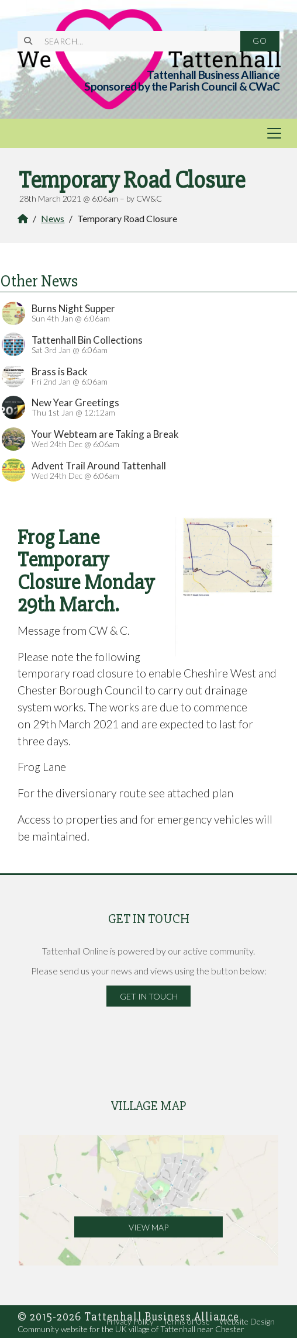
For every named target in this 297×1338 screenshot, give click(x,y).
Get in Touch (149, 996)
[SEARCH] (135, 41)
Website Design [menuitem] (247, 1321)
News (52, 218)
